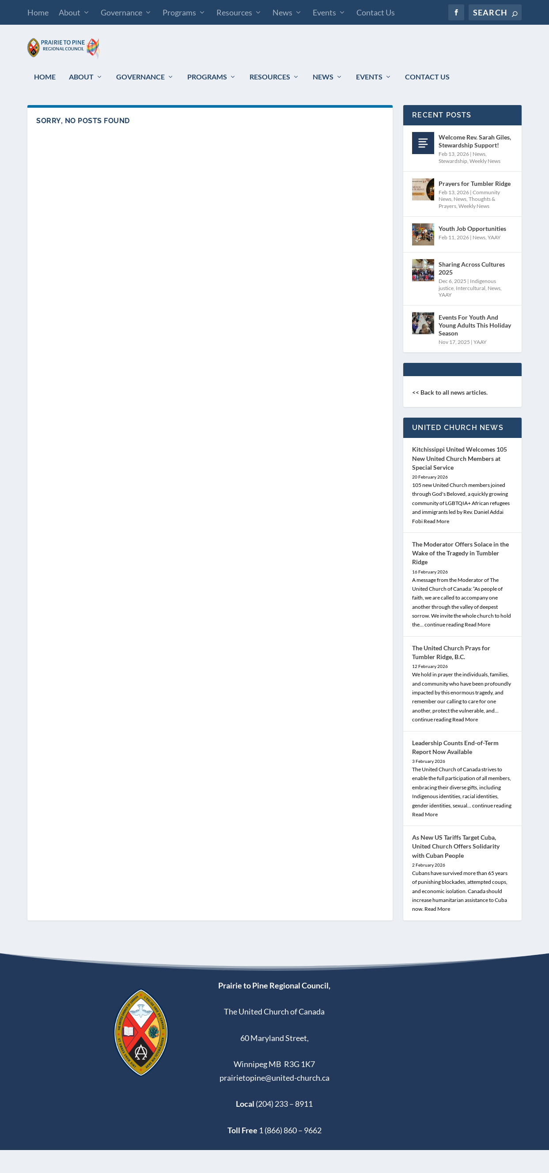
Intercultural (470, 311)
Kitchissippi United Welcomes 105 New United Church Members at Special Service (459, 481)
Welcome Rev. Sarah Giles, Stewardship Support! (475, 164)
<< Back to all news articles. (450, 415)
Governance (121, 12)
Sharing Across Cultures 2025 (472, 291)
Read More (436, 544)
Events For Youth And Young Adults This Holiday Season (475, 348)
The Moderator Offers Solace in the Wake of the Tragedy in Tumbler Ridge (460, 575)
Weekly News (484, 184)
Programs (179, 12)
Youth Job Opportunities (472, 251)
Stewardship (453, 184)
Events (324, 12)
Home (38, 12)
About (69, 12)
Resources (234, 12)
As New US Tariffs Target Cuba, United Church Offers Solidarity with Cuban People (456, 869)
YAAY (494, 260)
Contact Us (375, 12)
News (282, 12)
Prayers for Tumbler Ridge (475, 206)
